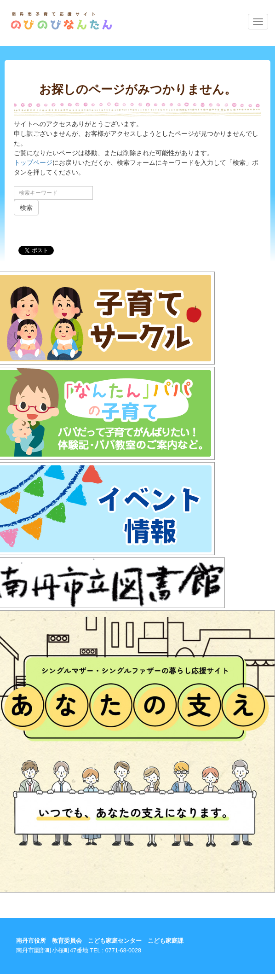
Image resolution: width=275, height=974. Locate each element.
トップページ (33, 162)
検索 (26, 207)
